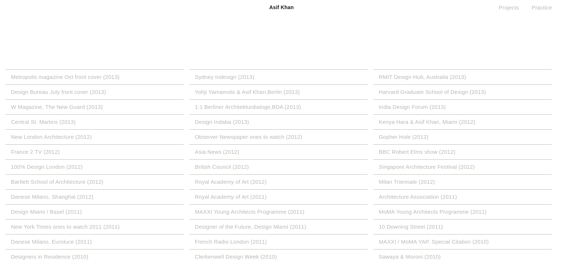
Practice (542, 7)
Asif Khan (281, 7)
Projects (509, 7)
